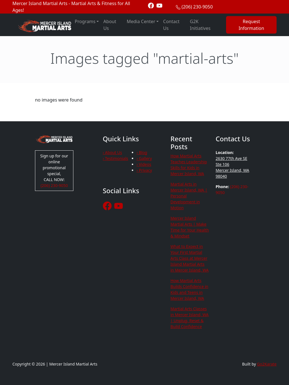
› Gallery (144, 158)
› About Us (112, 152)
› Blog (142, 152)
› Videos (144, 164)
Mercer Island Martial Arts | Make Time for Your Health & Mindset (189, 227)
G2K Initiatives (200, 24)
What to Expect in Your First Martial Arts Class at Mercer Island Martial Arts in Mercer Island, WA (189, 258)
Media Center (141, 21)
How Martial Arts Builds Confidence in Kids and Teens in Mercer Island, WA (189, 289)
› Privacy (144, 170)
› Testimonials (115, 158)
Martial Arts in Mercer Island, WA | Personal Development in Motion (188, 195)
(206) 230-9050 (197, 7)
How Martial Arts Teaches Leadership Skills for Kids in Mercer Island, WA (188, 164)
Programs (85, 21)
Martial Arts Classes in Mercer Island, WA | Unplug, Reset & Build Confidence (189, 317)
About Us (109, 24)
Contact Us (171, 24)
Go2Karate (267, 364)
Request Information (251, 24)
